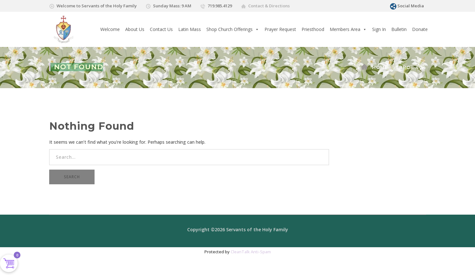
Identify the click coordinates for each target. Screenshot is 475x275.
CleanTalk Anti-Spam (251, 252)
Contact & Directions (269, 6)
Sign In (379, 29)
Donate (420, 29)
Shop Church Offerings (232, 29)
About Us (134, 29)
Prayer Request (280, 29)
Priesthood (313, 29)
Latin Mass (189, 29)
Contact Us (161, 29)
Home (380, 67)
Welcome (110, 29)
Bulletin (399, 29)
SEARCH (72, 177)
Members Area (348, 29)
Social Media (410, 6)
